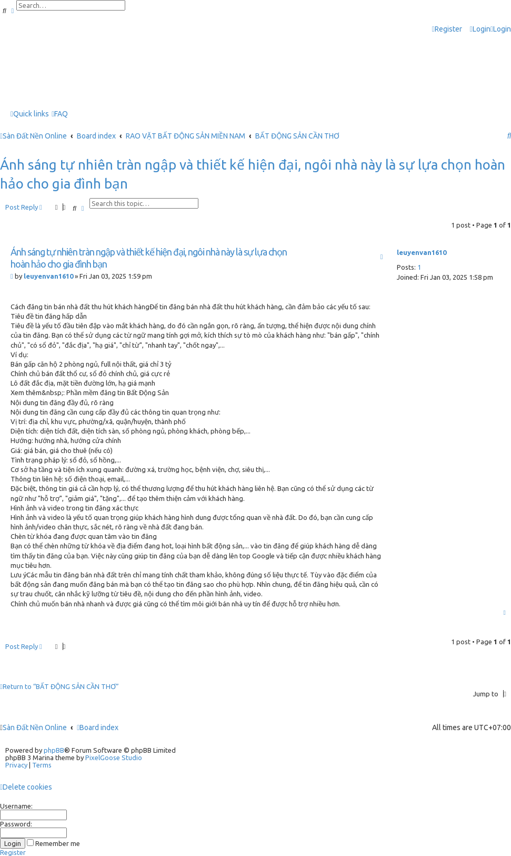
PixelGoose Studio (113, 757)
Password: (16, 824)
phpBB (54, 750)
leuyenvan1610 (421, 252)
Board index (97, 727)
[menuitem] (480, 29)
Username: (16, 806)
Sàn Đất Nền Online (35, 727)
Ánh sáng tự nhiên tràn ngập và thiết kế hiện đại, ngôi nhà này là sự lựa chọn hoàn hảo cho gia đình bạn (252, 174)
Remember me (53, 843)
